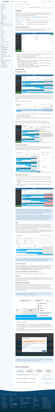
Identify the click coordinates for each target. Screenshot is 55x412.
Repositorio (2, 36)
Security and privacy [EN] (4, 65)
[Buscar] (47, 1)
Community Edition (4, 404)
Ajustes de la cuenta (3, 7)
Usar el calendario (18, 22)
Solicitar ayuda (47, 382)
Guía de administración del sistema (24, 403)
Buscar (2, 43)
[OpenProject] (15, 4)
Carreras (11, 404)
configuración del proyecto (36, 17)
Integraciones (3, 402)
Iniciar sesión (50, 1)
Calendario (2, 23)
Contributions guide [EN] (4, 52)
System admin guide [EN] (4, 49)
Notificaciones (3, 40)
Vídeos (34, 403)
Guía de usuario (3, 6)
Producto (12, 1)
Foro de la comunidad (35, 404)
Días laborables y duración (37, 213)
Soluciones (17, 1)
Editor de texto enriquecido (4, 44)
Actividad (2, 13)
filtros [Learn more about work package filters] (49, 224)
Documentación (19, 4)
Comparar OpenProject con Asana (46, 402)
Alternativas (44, 398)
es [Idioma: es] (44, 1)
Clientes (11, 402)
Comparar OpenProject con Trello (46, 403)
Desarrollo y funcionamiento (25, 398)
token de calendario (33, 329)
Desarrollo (21, 404)
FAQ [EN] (2, 57)
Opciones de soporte (4, 403)
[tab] (20, 371)
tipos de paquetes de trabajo (25, 98)
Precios (22, 1)
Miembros (2, 37)
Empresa (11, 398)
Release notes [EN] (3, 62)
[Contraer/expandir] (12, 4)
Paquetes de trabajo (3, 16)
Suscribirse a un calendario (20, 24)
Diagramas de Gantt (3, 17)
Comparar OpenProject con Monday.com (47, 404)
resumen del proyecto (41, 273)
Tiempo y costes (3, 30)
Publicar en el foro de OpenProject (48, 378)
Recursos (25, 1)
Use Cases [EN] (3, 54)
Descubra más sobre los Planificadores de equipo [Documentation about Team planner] (39, 260)
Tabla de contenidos (34, 7)
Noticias (2, 26)
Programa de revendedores (13, 403)
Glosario (34, 402)
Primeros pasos (3, 4)
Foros (1, 27)
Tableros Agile (2, 20)
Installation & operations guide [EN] (5, 60)
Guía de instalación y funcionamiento (24, 402)
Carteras (2, 10)
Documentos (2, 33)
